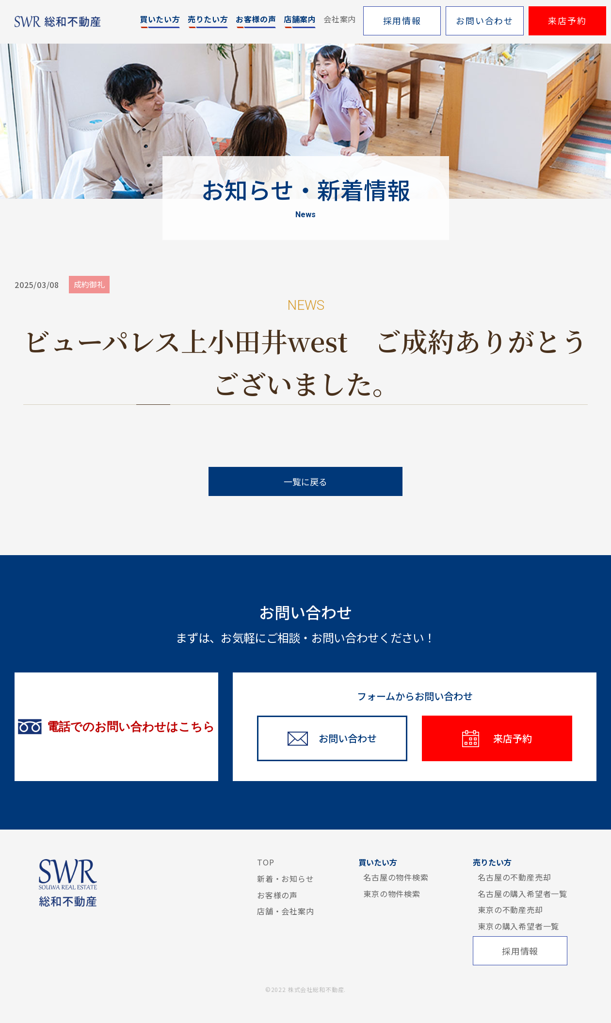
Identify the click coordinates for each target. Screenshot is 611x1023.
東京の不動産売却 (510, 909)
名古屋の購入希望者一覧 (522, 893)
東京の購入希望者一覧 (518, 926)
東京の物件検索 (391, 893)
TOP (265, 862)
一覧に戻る (305, 481)
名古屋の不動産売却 (514, 877)
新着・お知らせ (285, 878)
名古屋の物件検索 (395, 877)
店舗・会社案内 (285, 911)
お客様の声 (277, 895)
